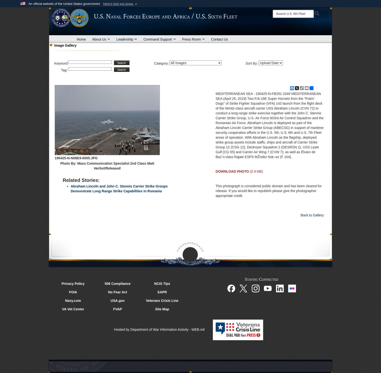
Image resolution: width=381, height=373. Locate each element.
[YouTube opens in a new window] (268, 288)
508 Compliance (118, 284)
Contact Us (219, 39)
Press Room (193, 39)
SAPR (162, 292)
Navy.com (73, 301)
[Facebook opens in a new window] (231, 288)
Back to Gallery (312, 215)
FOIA (73, 292)
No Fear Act (117, 292)
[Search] (293, 14)
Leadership (126, 39)
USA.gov (118, 301)
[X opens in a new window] (243, 288)
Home (81, 39)
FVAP (117, 309)
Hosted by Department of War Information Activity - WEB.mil (159, 329)
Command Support (159, 39)
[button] (120, 3)
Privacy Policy (73, 284)
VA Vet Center (73, 309)
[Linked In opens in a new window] (280, 288)
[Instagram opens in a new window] (256, 288)
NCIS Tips (162, 284)
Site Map (162, 309)
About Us (101, 39)
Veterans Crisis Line (162, 301)
